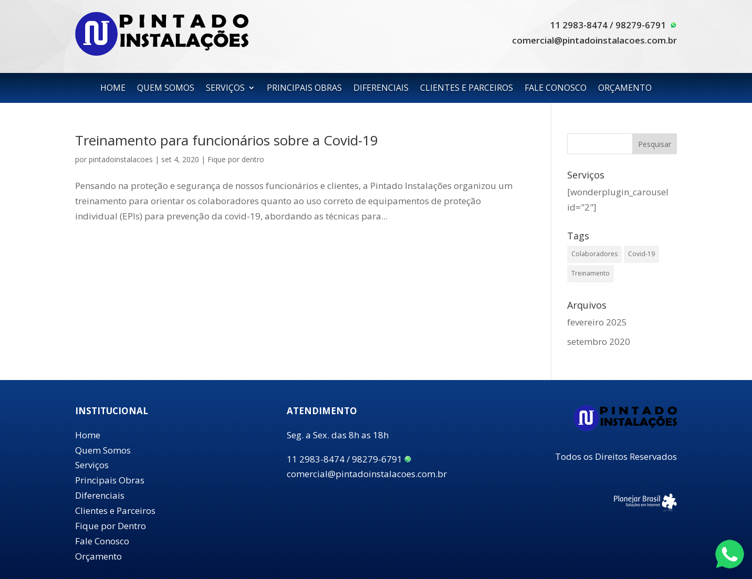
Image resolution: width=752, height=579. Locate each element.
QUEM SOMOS (165, 88)
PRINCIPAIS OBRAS (304, 88)
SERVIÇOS (225, 88)
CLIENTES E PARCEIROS (466, 88)
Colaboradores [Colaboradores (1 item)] (594, 253)
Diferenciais (99, 495)
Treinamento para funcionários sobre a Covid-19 (226, 140)
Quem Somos (103, 450)
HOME (113, 88)
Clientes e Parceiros (115, 510)
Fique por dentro (235, 159)
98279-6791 (646, 25)
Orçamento (98, 556)
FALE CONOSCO (556, 88)
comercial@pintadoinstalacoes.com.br (594, 40)
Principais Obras (109, 480)
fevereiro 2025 (597, 322)
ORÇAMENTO (625, 88)
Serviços (92, 465)
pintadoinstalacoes (121, 159)
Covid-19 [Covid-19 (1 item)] (641, 253)
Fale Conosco (102, 541)
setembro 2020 (598, 341)
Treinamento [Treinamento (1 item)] (590, 273)
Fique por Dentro (110, 526)
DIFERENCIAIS (381, 88)
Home (87, 435)
